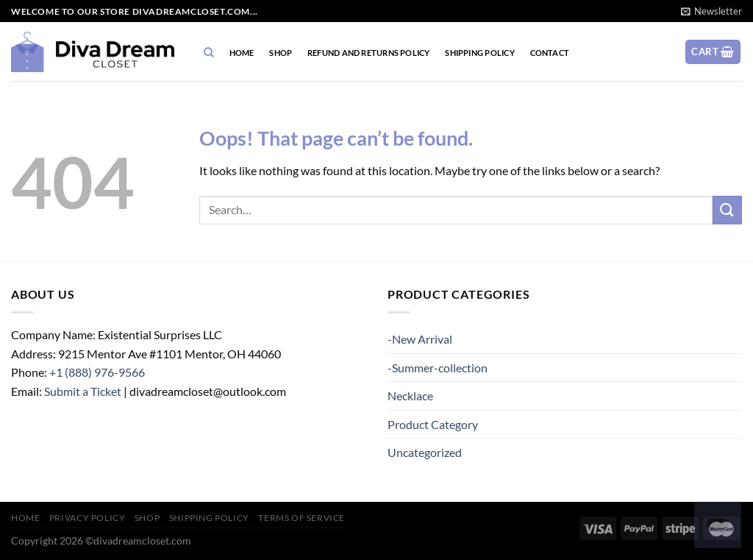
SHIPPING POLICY (479, 52)
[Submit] (727, 210)
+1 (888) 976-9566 (97, 372)
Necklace (410, 396)
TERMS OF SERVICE (301, 517)
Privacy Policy (87, 517)
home (241, 52)
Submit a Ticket (82, 391)
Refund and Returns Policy (368, 52)
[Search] (208, 52)
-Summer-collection (438, 368)
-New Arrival (420, 339)
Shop (280, 52)
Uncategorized (425, 452)
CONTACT (550, 52)
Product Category (433, 424)
